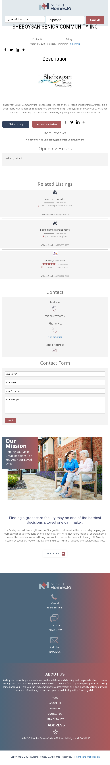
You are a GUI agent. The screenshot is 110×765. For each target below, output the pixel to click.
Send (10, 420)
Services (55, 710)
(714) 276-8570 (62, 214)
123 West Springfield (56, 236)
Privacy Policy (55, 721)
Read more (53, 553)
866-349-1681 (55, 608)
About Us (55, 705)
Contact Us (55, 716)
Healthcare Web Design (87, 758)
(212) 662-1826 (62, 276)
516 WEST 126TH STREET (57, 267)
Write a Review (47, 124)
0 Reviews (75, 43)
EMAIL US (55, 653)
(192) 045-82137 (55, 337)
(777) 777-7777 (62, 245)
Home (55, 699)
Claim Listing (16, 124)
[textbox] (25, 19)
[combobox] (25, 19)
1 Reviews (63, 264)
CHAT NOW (55, 631)
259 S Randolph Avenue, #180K (56, 205)
